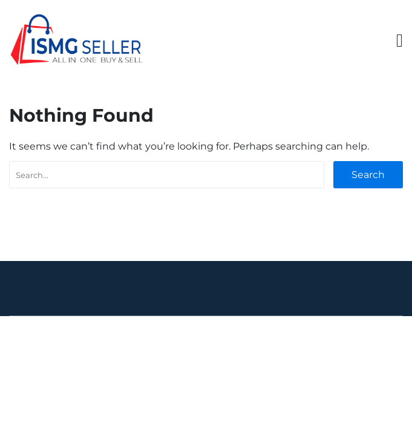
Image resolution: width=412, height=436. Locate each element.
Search (368, 174)
